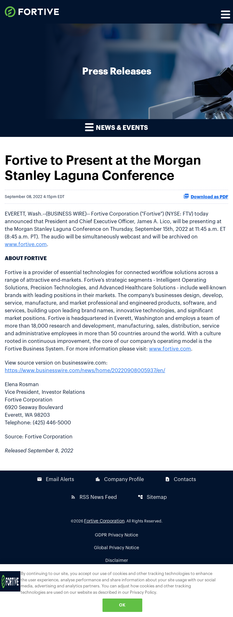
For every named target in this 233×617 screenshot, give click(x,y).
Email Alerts (55, 479)
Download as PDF (205, 196)
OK (122, 605)
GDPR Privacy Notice (116, 535)
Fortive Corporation (104, 521)
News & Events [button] (116, 127)
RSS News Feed (94, 497)
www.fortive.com (26, 244)
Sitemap (152, 497)
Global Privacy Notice (116, 548)
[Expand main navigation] (225, 14)
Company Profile (119, 479)
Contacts (180, 479)
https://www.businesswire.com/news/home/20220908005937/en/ (85, 370)
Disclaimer (116, 560)
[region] (116, 590)
